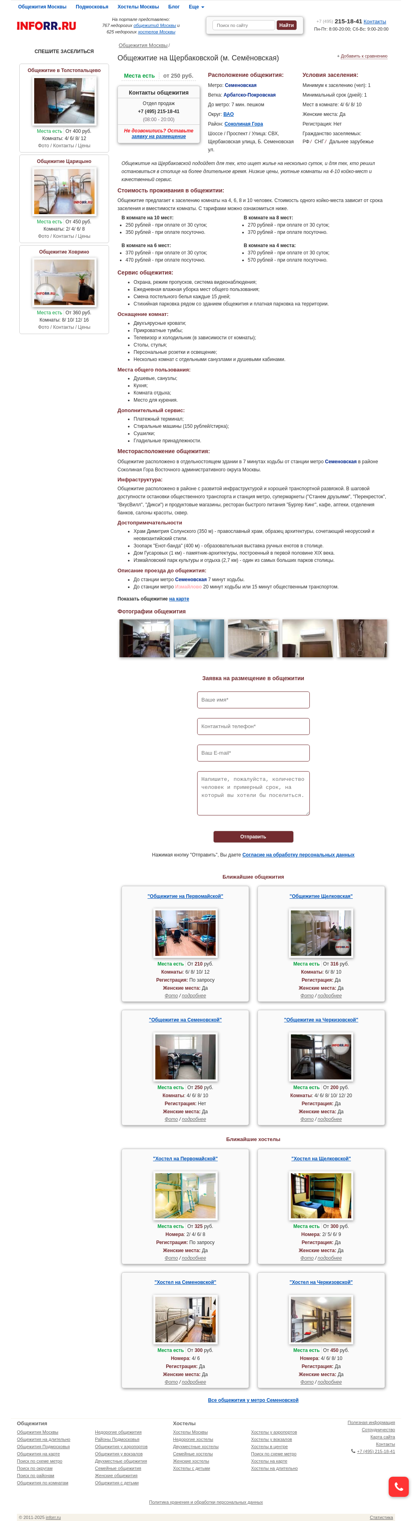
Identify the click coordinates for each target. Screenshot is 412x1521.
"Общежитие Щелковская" (321, 896)
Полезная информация (371, 1422)
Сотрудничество (378, 1429)
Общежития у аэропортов (121, 1446)
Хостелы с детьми (191, 1468)
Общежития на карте (38, 1453)
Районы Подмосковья (117, 1439)
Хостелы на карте (269, 1461)
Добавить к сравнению (364, 56)
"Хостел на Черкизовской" (321, 1282)
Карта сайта (383, 1436)
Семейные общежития (118, 1468)
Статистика (381, 1517)
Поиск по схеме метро (39, 1461)
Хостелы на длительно (274, 1468)
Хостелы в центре (269, 1446)
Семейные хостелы (193, 1453)
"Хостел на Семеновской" (185, 1282)
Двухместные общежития (121, 1461)
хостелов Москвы (156, 31)
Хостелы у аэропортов (274, 1432)
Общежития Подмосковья (43, 1446)
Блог (173, 7)
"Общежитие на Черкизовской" (321, 1020)
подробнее (194, 996)
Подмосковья (92, 7)
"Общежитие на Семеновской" (185, 1020)
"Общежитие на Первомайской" (185, 896)
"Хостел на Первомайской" (185, 1159)
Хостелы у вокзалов (271, 1439)
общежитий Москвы (155, 25)
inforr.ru (53, 1517)
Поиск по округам (35, 1468)
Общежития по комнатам (42, 1482)
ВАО (228, 114)
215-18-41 (340, 21)
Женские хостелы (191, 1461)
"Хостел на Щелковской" (321, 1159)
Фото (171, 996)
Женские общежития (116, 1475)
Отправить (253, 837)
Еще (196, 7)
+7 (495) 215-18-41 (158, 111)
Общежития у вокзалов (118, 1453)
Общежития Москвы (42, 7)
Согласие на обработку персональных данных (298, 855)
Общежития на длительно (43, 1439)
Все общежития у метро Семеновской (253, 1400)
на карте (179, 599)
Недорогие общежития (118, 1432)
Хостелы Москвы (138, 7)
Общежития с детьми (117, 1482)
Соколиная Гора (244, 124)
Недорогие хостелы (193, 1439)
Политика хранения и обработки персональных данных (206, 1502)
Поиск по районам (35, 1475)
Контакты (375, 22)
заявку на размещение (159, 136)
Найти (286, 25)
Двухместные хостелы (195, 1446)
